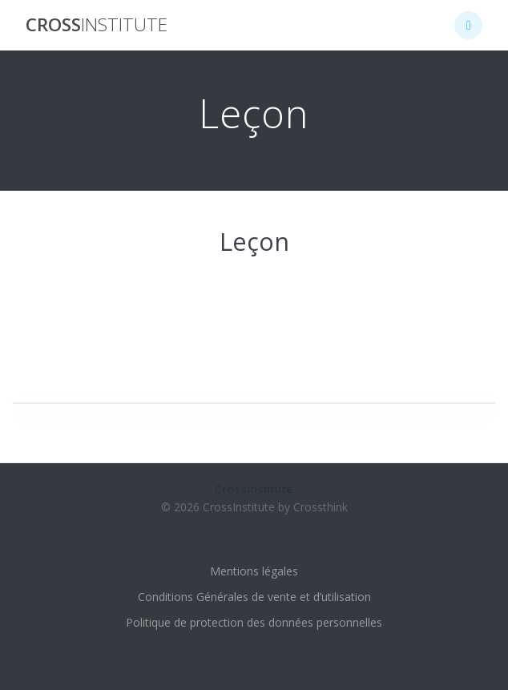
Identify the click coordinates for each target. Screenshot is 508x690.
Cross (96, 25)
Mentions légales (254, 571)
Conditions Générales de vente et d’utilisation (254, 596)
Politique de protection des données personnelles (254, 622)
